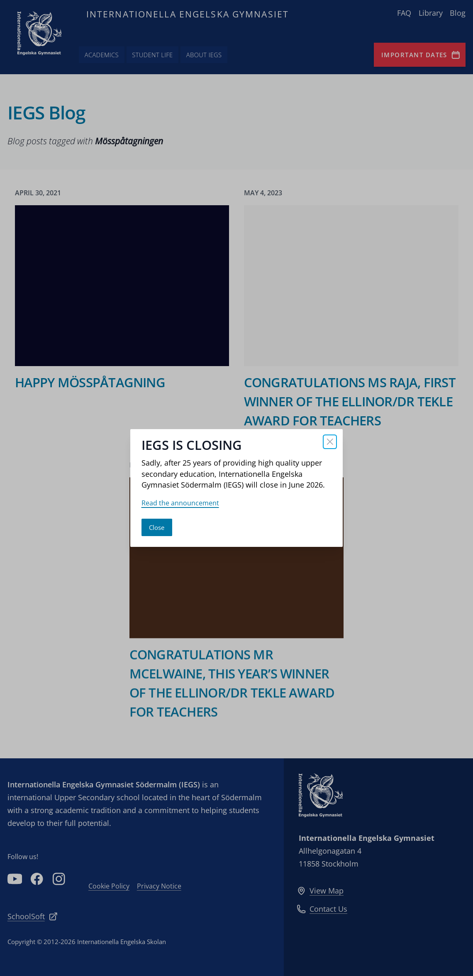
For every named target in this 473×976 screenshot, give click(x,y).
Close (156, 527)
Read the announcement (180, 502)
